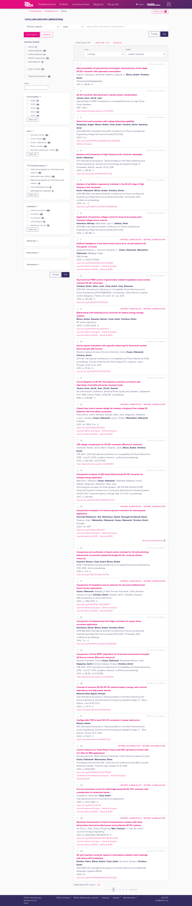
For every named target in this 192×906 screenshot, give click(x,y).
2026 (34, 100)
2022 (34, 115)
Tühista (154, 34)
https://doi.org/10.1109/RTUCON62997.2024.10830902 (98, 141)
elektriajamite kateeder (42, 191)
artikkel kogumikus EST (129, 746)
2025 (34, 104)
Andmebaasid (35, 11)
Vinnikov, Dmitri (39, 135)
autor (30, 131)
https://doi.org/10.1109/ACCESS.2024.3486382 (95, 263)
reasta (128, 49)
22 (81, 746)
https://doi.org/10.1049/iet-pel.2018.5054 (93, 329)
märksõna (32, 206)
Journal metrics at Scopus (88, 266)
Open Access (36, 69)
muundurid (37, 218)
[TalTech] (28, 4)
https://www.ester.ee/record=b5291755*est (93, 739)
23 (81, 785)
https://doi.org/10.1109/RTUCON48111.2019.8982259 (97, 207)
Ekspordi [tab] (117, 42)
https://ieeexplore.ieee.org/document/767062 (95, 111)
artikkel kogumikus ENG (153, 746)
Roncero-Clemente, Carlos (44, 150)
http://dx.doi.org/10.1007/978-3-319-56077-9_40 (96, 500)
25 (81, 851)
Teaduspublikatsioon (39, 76)
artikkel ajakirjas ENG (154, 239)
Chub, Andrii (38, 139)
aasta (26, 83)
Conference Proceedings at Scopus (93, 775)
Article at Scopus (84, 144)
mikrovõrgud (38, 221)
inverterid (36, 214)
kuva (86, 49)
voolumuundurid (40, 210)
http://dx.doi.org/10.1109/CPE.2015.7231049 (93, 371)
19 (81, 650)
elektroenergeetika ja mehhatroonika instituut (47, 171)
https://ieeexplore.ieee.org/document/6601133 (95, 677)
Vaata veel (32, 120)
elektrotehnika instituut (42, 176)
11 (81, 378)
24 (81, 818)
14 (81, 470)
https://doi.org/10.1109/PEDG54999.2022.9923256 (97, 878)
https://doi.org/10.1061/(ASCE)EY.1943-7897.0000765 (97, 838)
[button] (168, 4)
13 (81, 440)
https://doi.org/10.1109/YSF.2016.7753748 (93, 574)
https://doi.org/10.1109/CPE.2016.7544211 (92, 302)
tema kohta (33, 253)
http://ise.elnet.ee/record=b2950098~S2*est (94, 174)
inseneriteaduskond (41, 187)
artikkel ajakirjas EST (131, 239)
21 (81, 716)
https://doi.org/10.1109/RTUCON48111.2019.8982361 (97, 644)
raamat (32, 47)
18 (81, 617)
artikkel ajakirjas (37, 50)
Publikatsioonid (51, 11)
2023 (34, 112)
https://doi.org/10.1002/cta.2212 (89, 805)
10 (81, 342)
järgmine (133, 889)
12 (81, 404)
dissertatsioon (36, 62)
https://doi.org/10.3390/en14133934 (91, 428)
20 (81, 683)
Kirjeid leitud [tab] (83, 42)
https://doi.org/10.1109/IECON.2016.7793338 (94, 772)
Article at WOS (106, 269)
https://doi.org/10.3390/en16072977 (91, 530)
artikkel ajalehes (37, 54)
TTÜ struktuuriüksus (37, 165)
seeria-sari (33, 241)
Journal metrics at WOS (87, 269)
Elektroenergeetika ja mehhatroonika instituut (47, 182)
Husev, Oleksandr (40, 142)
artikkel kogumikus (38, 58)
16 (81, 548)
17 (81, 581)
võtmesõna (33, 264)
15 (81, 506)
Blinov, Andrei (38, 146)
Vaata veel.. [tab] (102, 42)
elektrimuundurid (40, 225)
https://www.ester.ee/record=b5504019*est (94, 710)
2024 (34, 108)
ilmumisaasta (34, 97)
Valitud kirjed (160, 11)
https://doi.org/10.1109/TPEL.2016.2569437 (93, 604)
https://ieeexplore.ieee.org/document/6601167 (95, 464)
